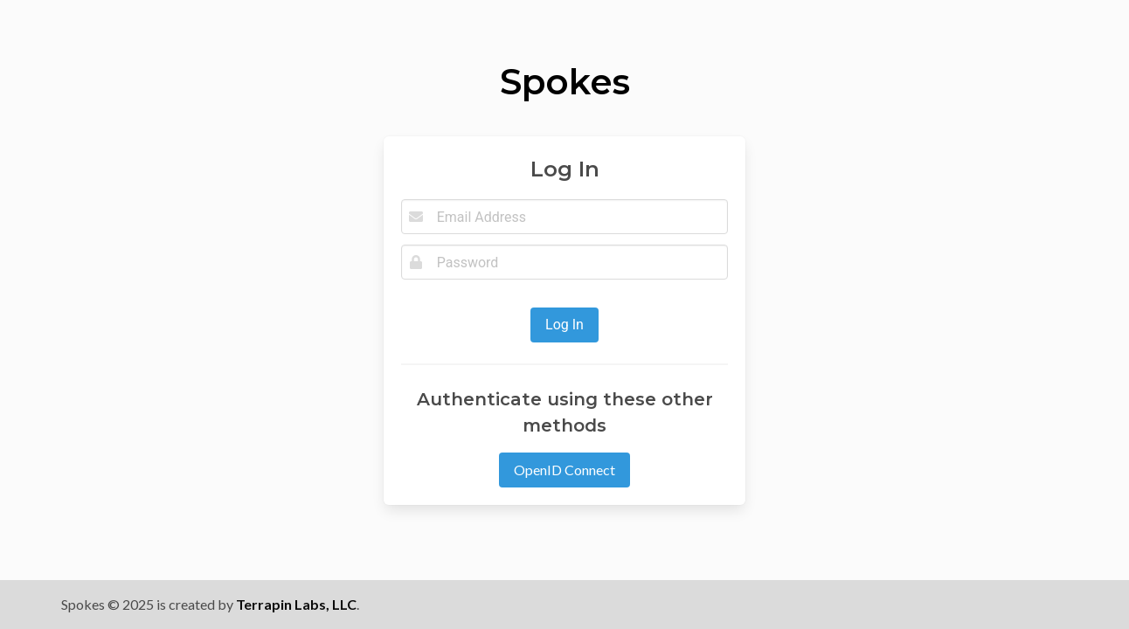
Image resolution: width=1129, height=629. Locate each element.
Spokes (565, 81)
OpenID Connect (564, 469)
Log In (564, 324)
